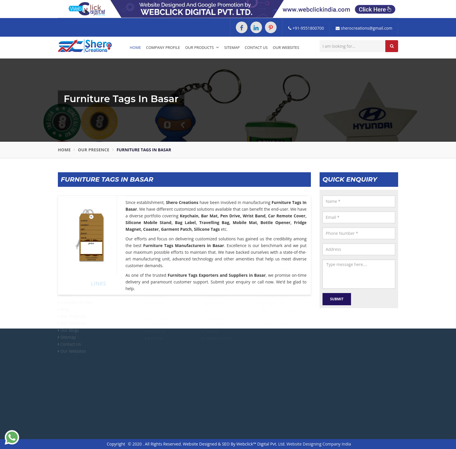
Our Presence (93, 149)
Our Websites (286, 47)
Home (135, 47)
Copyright (116, 444)
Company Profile (163, 47)
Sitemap (232, 47)
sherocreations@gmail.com (364, 28)
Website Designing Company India (318, 444)
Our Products (202, 47)
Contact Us (256, 47)
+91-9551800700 (306, 28)
